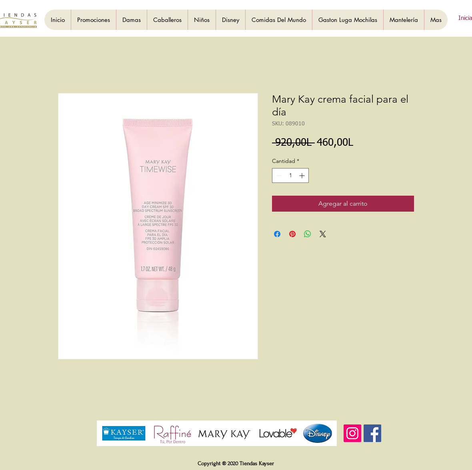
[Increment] (303, 175)
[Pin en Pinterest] (292, 234)
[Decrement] (278, 175)
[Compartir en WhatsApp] (307, 234)
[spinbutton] (290, 175)
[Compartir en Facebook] (277, 234)
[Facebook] (372, 433)
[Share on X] (323, 234)
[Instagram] (352, 433)
